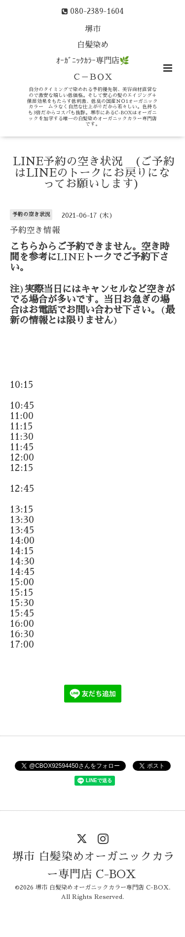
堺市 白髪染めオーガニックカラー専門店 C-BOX (93, 865)
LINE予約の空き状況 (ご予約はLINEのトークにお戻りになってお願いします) (94, 172)
